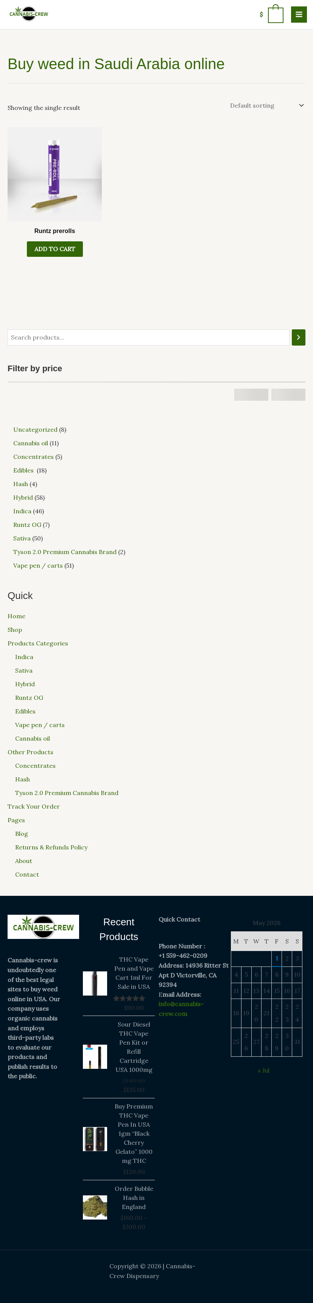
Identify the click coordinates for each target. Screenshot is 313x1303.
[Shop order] (266, 105)
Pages (16, 820)
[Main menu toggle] (299, 14)
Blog (21, 833)
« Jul (263, 1070)
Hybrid (25, 684)
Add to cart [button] (54, 249)
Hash (22, 779)
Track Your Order (34, 806)
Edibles (26, 711)
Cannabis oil (32, 738)
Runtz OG (29, 697)
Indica (24, 657)
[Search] (298, 337)
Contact (27, 874)
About (23, 861)
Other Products (30, 752)
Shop (15, 629)
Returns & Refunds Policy (51, 847)
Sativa (24, 670)
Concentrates (35, 765)
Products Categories (38, 643)
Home (16, 616)
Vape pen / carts (40, 725)
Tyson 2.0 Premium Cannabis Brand (66, 793)
